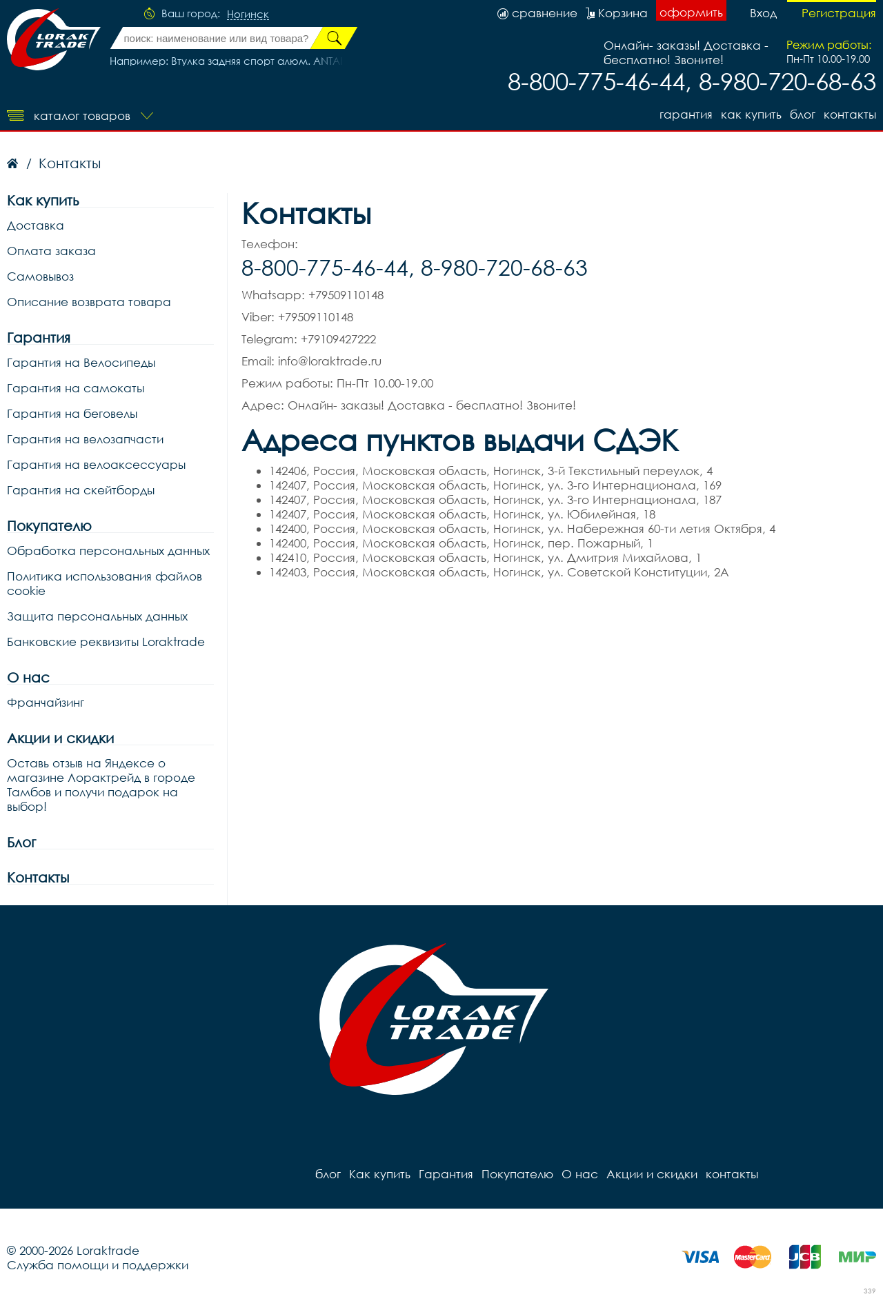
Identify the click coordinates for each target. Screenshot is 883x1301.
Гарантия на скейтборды (81, 490)
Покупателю (49, 525)
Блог (21, 842)
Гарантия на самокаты (75, 388)
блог (802, 114)
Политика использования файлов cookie (104, 583)
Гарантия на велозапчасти (85, 439)
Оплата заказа (51, 250)
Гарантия (686, 114)
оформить (691, 12)
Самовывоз (40, 276)
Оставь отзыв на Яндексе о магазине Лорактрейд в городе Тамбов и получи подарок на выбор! (101, 785)
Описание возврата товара (89, 301)
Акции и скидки (60, 738)
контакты (850, 114)
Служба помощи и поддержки (97, 1265)
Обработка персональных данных (108, 550)
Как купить (751, 114)
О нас (28, 677)
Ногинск (248, 14)
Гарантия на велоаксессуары (96, 464)
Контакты (38, 877)
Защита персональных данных (97, 616)
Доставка (35, 225)
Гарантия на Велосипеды (81, 362)
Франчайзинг (45, 702)
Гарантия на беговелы (72, 413)
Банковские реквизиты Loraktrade (106, 641)
